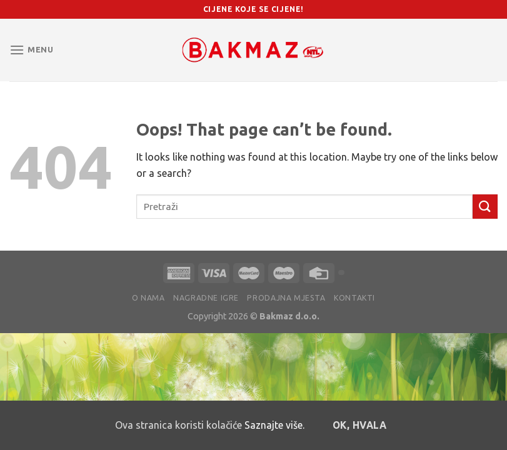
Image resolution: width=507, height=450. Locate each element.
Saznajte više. (274, 425)
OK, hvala (359, 425)
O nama (148, 298)
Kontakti (354, 298)
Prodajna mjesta (286, 298)
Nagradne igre (206, 298)
